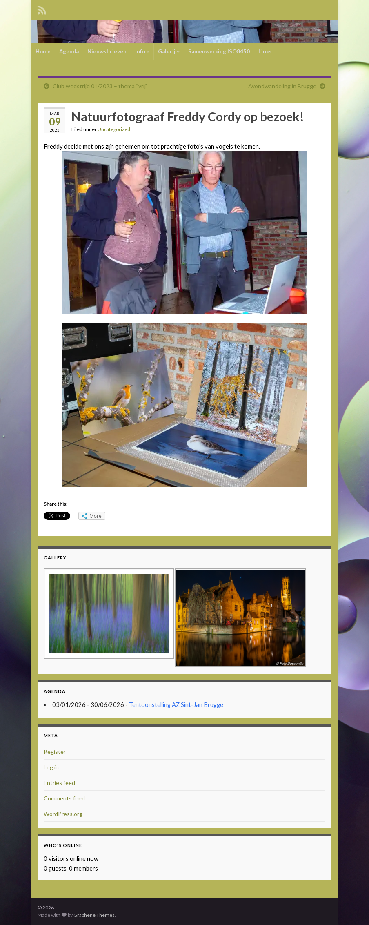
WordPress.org (63, 813)
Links (265, 51)
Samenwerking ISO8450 (219, 51)
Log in (51, 767)
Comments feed (64, 798)
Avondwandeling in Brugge (282, 85)
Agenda (69, 51)
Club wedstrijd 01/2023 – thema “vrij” (100, 85)
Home (43, 51)
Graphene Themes (94, 915)
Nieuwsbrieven (107, 51)
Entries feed (59, 782)
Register (55, 751)
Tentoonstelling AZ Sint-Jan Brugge (176, 704)
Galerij (169, 51)
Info (142, 51)
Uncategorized (114, 129)
